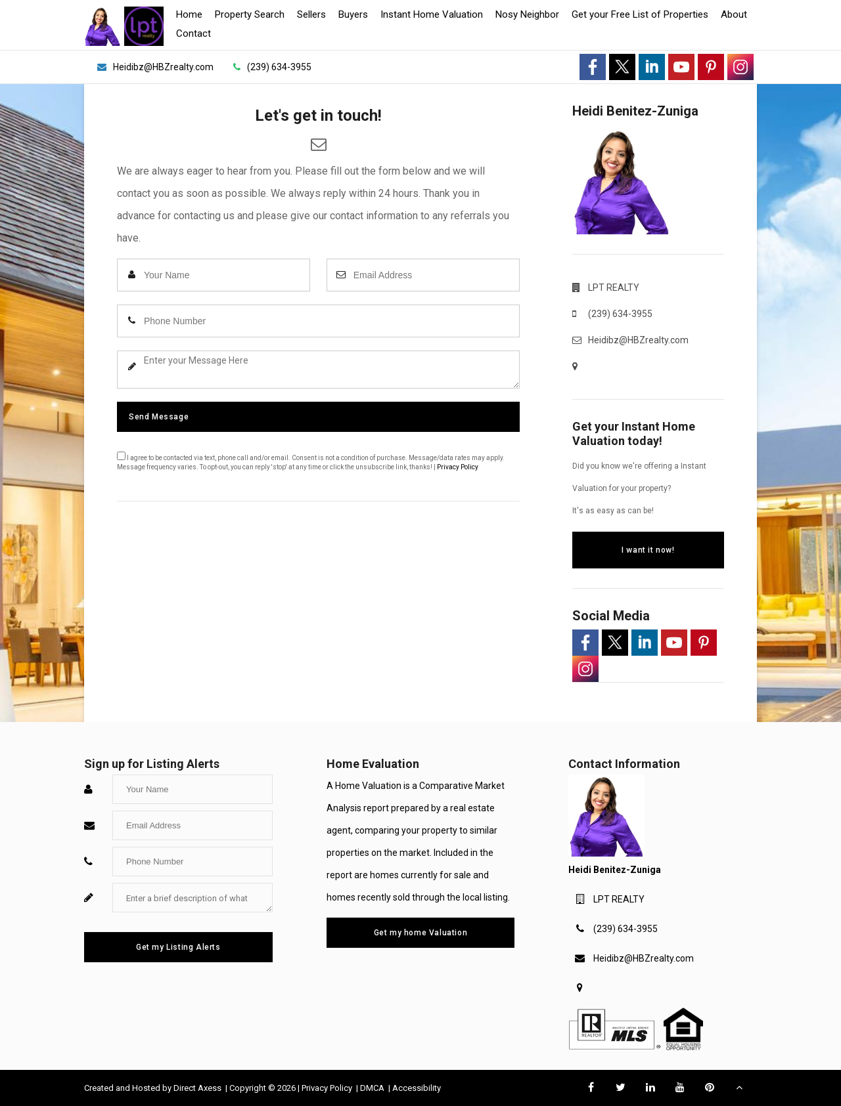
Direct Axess (198, 1088)
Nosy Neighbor (527, 14)
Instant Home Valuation (431, 14)
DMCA (373, 1088)
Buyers (353, 14)
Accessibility (416, 1088)
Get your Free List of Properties (640, 14)
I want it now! (648, 550)
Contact (193, 33)
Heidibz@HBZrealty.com (643, 958)
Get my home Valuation (421, 932)
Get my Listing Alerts (178, 947)
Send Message (159, 416)
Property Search (249, 14)
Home (189, 14)
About (734, 14)
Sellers (311, 14)
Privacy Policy (457, 467)
